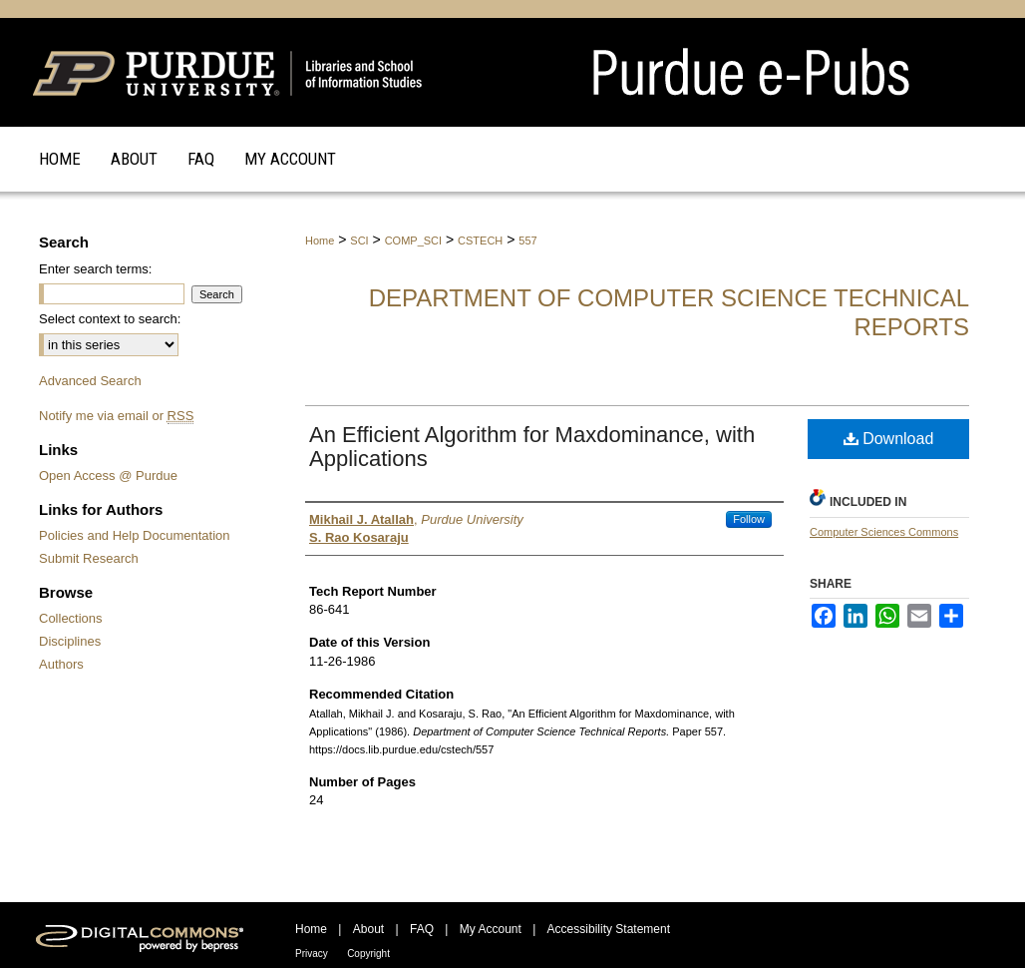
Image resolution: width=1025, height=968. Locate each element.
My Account (490, 929)
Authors (61, 664)
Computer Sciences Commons (884, 532)
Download (889, 438)
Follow (749, 519)
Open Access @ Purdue (108, 475)
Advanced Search (90, 380)
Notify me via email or (116, 415)
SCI (359, 240)
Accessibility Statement (608, 929)
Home (319, 240)
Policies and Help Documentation (134, 535)
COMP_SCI (413, 240)
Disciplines (70, 641)
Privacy (311, 953)
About (368, 929)
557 (527, 240)
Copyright (368, 953)
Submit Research (89, 558)
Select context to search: (109, 318)
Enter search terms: (95, 268)
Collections (71, 618)
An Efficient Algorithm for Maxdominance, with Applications (532, 446)
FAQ (422, 929)
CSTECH (480, 240)
